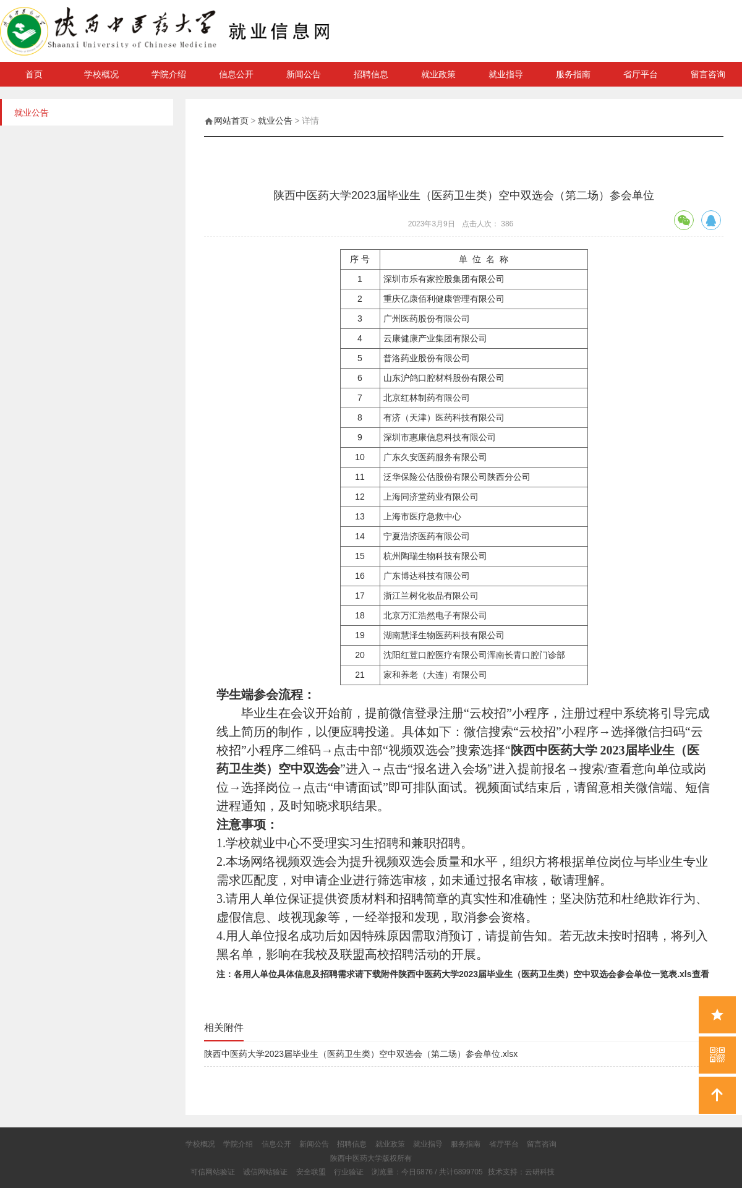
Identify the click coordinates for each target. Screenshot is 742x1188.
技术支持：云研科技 (521, 1172)
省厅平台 (640, 74)
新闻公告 (303, 74)
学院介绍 (168, 74)
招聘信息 (371, 74)
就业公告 (275, 121)
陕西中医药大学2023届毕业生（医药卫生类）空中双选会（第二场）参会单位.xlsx (361, 1054)
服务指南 (573, 74)
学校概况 (101, 74)
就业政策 (438, 74)
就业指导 (505, 74)
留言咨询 (708, 74)
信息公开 (236, 74)
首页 (34, 74)
